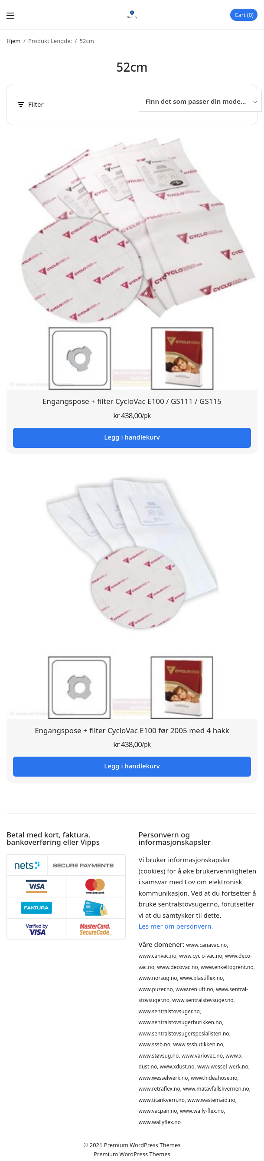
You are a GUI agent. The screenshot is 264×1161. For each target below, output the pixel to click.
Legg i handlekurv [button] (132, 437)
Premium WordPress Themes (142, 1145)
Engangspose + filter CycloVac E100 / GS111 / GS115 (132, 401)
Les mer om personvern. (176, 926)
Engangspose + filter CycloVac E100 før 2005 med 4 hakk (132, 730)
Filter (31, 104)
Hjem (13, 41)
